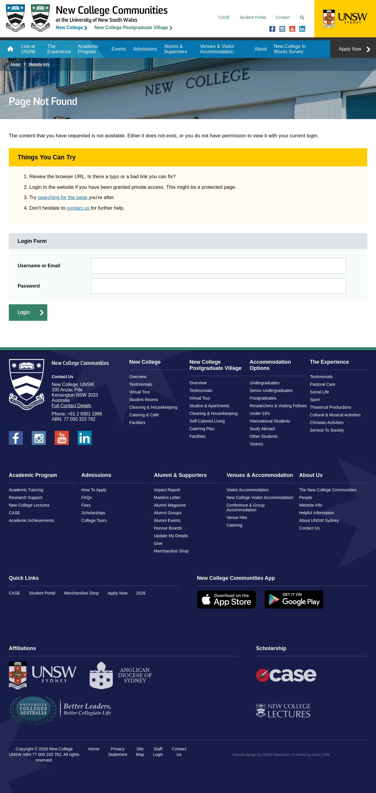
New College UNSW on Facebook (272, 29)
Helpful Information (316, 512)
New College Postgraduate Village (131, 27)
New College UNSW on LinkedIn (302, 29)
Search (303, 17)
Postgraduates (263, 398)
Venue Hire (236, 517)
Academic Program (88, 49)
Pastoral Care (322, 384)
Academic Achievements (31, 520)
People (305, 497)
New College (69, 27)
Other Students (264, 436)
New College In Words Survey (290, 49)
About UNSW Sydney (319, 520)
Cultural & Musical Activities (335, 415)
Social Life (319, 392)
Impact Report (167, 490)
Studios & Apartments (209, 405)
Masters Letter (167, 497)
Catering (234, 525)
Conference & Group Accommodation (245, 507)
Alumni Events (167, 520)
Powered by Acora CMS (311, 755)
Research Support (25, 497)
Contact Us (309, 528)
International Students (270, 421)
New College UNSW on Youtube (292, 29)
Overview (138, 376)
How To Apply (94, 490)
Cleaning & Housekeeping (153, 407)
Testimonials (140, 384)
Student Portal (253, 17)
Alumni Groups (168, 512)
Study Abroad (262, 428)
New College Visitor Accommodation (259, 497)
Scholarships (93, 512)
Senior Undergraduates (271, 390)
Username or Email (39, 265)
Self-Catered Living (207, 421)
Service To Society (327, 430)
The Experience (59, 49)
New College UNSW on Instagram (282, 29)
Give (158, 543)
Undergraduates (265, 382)
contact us (79, 208)
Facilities (137, 422)
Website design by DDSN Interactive (260, 755)
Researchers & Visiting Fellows (278, 405)
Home (10, 49)
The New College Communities (327, 490)
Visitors (256, 444)
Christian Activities (327, 422)
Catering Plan (202, 428)
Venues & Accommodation (259, 475)
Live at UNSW (28, 49)
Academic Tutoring (26, 490)
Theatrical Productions (330, 407)
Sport (315, 399)
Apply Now (350, 48)
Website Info (39, 64)
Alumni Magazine (170, 505)
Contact (283, 17)
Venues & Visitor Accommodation (217, 49)
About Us (311, 475)
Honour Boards (168, 528)
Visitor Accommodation (247, 490)
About (260, 48)
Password (29, 285)
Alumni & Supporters (175, 49)
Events (119, 48)
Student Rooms (143, 399)
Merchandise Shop (171, 551)
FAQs (86, 497)
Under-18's (260, 413)
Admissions (145, 48)
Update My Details (171, 535)
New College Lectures (29, 505)
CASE (224, 17)
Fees (85, 505)
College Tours (94, 520)
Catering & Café (144, 415)
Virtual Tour (139, 392)
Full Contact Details (71, 405)
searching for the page (63, 197)
